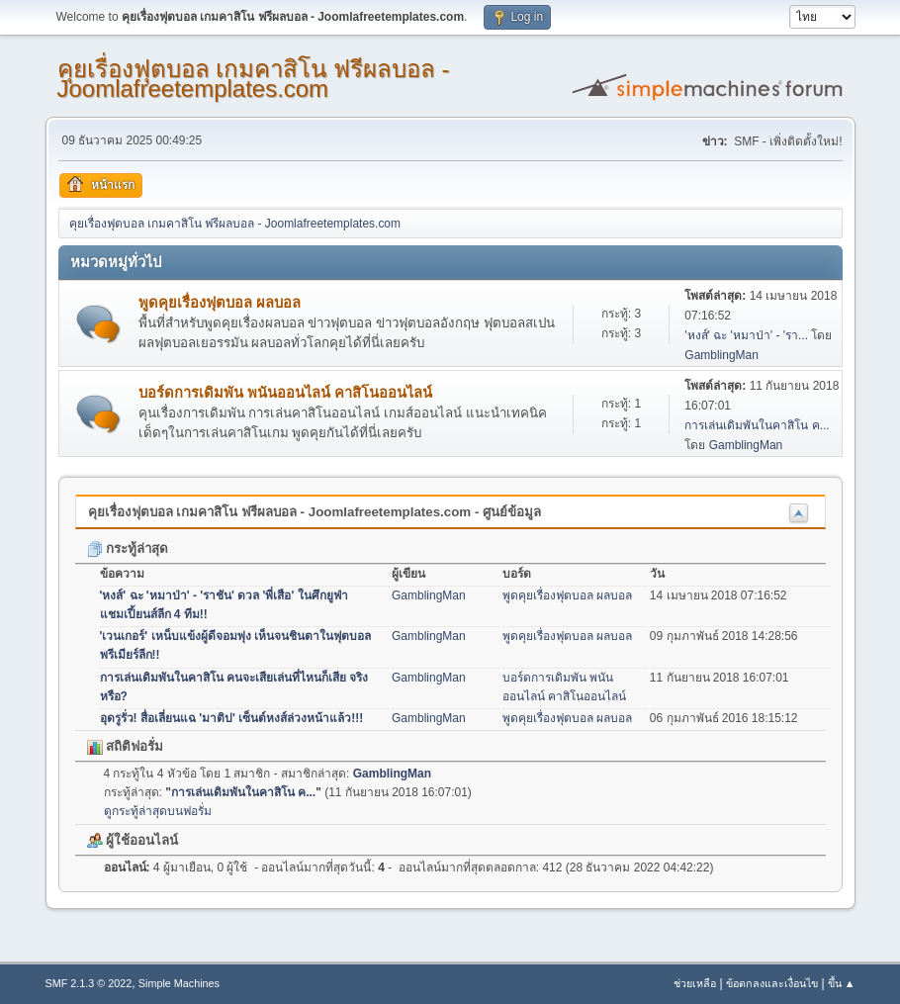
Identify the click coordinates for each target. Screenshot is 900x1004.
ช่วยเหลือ (695, 983)
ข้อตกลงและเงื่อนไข (772, 983)
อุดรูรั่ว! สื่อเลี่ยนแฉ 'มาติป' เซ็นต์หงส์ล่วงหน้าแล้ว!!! (232, 718)
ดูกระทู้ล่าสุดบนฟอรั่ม (158, 811)
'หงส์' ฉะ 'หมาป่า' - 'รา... (746, 335)
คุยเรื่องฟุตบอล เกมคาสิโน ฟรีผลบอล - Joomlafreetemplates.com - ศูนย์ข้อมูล (315, 511)
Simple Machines (179, 983)
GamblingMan (721, 355)
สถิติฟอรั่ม (125, 746)
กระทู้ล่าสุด (128, 548)
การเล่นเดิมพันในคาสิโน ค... (756, 425)
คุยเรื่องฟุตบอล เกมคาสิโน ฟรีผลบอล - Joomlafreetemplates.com (253, 78)
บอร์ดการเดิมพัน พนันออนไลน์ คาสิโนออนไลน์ (285, 393)
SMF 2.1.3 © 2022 (89, 983)
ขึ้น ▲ (841, 983)
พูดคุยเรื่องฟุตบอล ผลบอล (219, 303)
